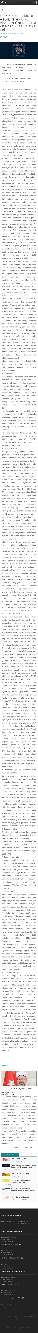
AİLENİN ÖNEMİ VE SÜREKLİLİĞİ (20, 1197)
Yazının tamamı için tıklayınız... (25, 1148)
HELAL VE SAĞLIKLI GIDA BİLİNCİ (20, 1173)
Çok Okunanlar (10, 1154)
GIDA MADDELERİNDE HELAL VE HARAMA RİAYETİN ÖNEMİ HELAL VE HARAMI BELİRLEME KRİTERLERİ (23, 1167)
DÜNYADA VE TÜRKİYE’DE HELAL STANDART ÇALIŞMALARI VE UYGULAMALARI (20, 1182)
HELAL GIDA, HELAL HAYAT (18, 1158)
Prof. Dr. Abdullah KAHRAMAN (10, 33)
